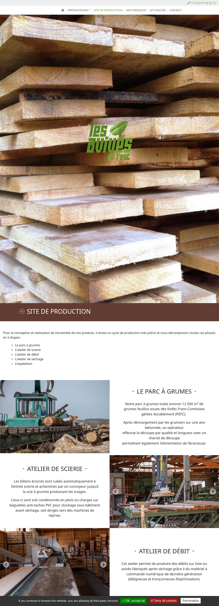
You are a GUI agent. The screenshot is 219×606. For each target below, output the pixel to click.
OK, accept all (133, 600)
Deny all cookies (164, 600)
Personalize (191, 600)
